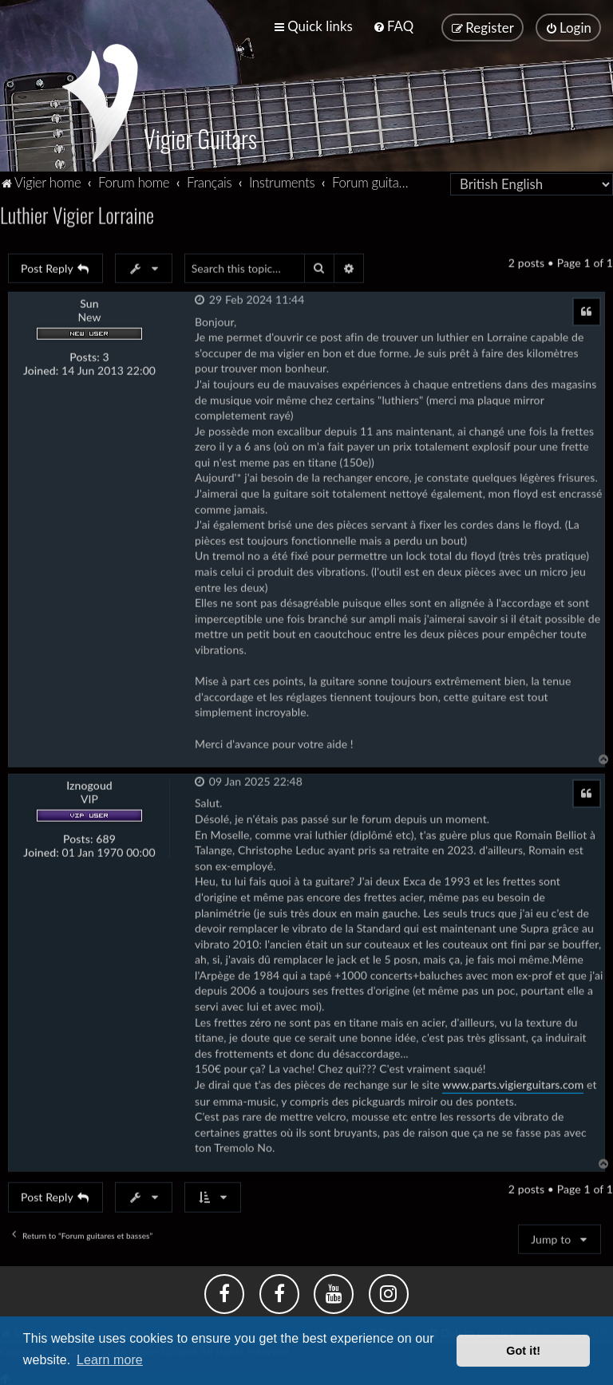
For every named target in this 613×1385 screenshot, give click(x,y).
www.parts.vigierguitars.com (512, 1082)
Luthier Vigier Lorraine (77, 212)
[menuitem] (393, 26)
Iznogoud (89, 783)
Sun (89, 301)
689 (106, 837)
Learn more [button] (110, 1360)
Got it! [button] (523, 1350)
